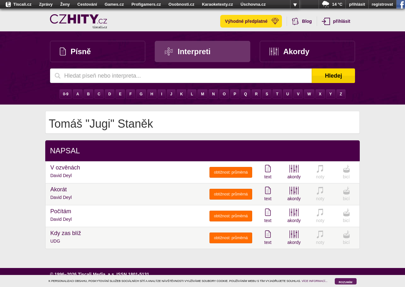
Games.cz (114, 4)
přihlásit (357, 4)
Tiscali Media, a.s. (96, 274)
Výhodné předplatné (252, 21)
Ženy (65, 4)
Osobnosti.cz (182, 4)
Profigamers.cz (146, 4)
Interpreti (187, 51)
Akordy (289, 51)
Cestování (87, 4)
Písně (75, 51)
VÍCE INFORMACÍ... (315, 281)
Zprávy (46, 4)
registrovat (382, 4)
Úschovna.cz (252, 4)
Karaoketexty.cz (217, 4)
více (294, 4)
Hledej (333, 76)
